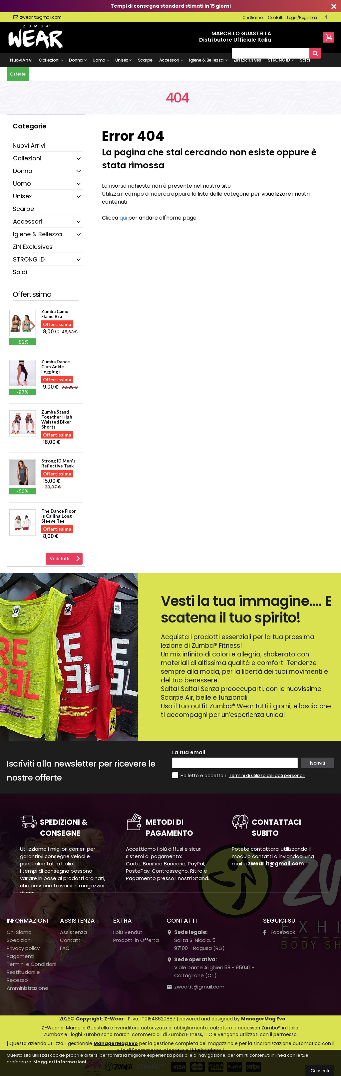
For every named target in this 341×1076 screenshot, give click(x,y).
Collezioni (51, 60)
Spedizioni (19, 940)
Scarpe (145, 60)
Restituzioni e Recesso (23, 976)
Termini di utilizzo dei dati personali (267, 775)
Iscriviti (317, 763)
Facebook (279, 932)
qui (123, 218)
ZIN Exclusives (247, 60)
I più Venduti (128, 932)
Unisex (123, 60)
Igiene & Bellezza (208, 60)
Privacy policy (23, 948)
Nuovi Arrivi (21, 60)
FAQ (65, 948)
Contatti (275, 17)
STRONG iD (281, 60)
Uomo (101, 60)
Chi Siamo (252, 17)
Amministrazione (27, 988)
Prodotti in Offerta (136, 940)
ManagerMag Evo (263, 1018)
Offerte (18, 74)
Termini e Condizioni (31, 964)
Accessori (171, 60)
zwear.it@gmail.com (37, 17)
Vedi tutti (65, 558)
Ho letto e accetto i (199, 775)
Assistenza (73, 932)
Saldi (305, 60)
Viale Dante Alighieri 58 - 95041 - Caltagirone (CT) (210, 967)
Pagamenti (20, 956)
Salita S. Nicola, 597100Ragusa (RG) (196, 940)
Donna (78, 60)
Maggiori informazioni (59, 1062)
